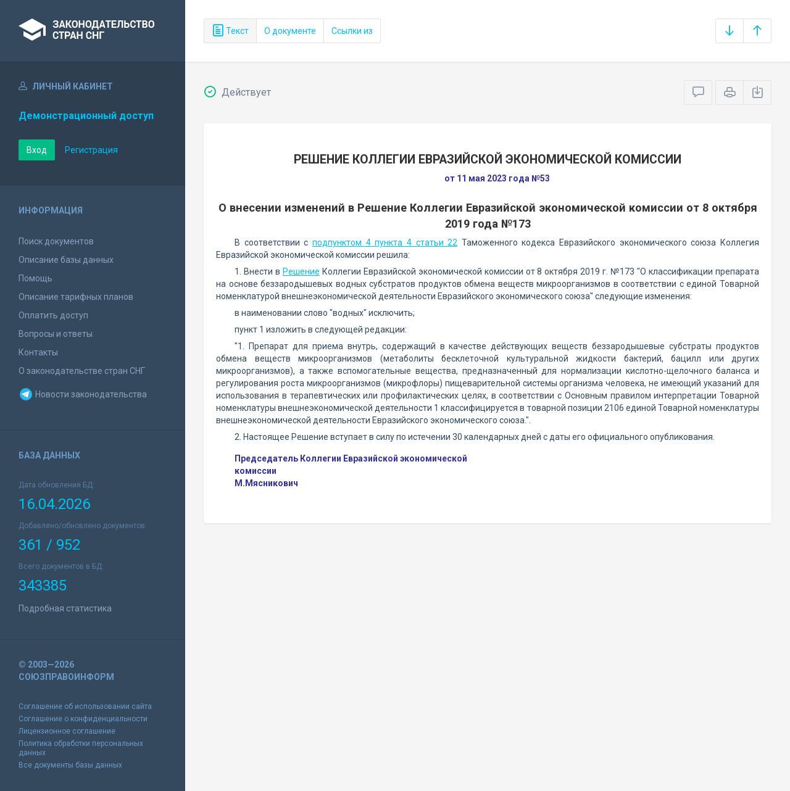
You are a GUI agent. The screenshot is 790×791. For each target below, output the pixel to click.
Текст (230, 31)
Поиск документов (56, 241)
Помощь (35, 278)
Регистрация (91, 150)
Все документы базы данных (70, 765)
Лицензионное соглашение (67, 731)
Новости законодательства (83, 394)
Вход (37, 150)
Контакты (38, 352)
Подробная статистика (65, 608)
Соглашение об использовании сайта (85, 706)
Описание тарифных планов (76, 297)
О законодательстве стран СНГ (82, 371)
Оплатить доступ (53, 315)
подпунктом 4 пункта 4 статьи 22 (384, 242)
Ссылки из (352, 31)
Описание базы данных (66, 260)
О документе (290, 31)
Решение (301, 271)
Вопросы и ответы (56, 334)
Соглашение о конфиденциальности (83, 718)
